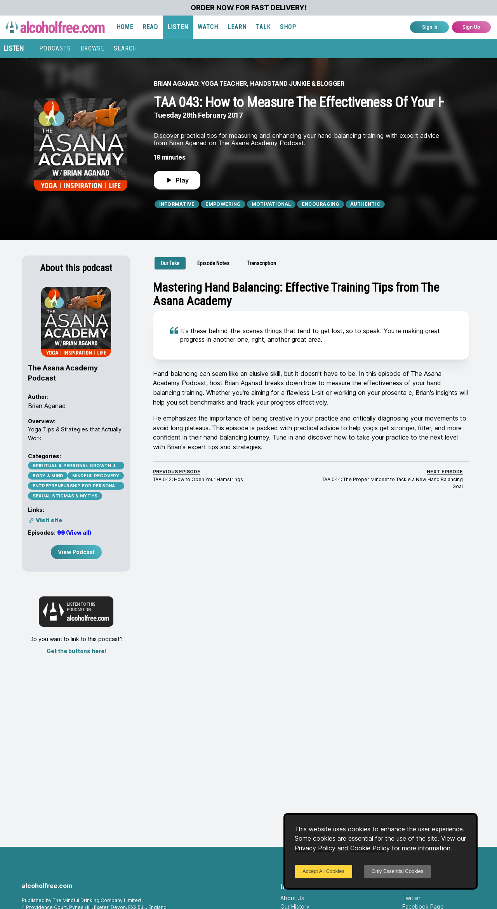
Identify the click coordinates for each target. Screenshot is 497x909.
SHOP (288, 27)
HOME (124, 27)
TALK (263, 27)
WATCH (208, 27)
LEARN (237, 27)
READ (150, 27)
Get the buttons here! (76, 651)
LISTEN (177, 27)
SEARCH (125, 48)
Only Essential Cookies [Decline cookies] (398, 871)
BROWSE (92, 48)
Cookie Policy (370, 848)
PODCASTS (55, 48)
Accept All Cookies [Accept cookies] (323, 871)
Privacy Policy (315, 848)
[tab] (170, 263)
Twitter (411, 898)
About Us (292, 898)
